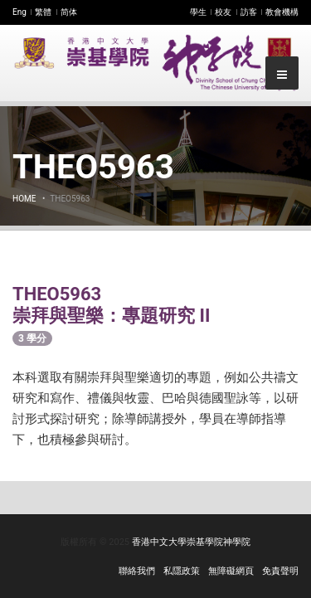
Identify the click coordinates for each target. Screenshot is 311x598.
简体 (69, 12)
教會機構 (282, 12)
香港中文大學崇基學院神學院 (191, 542)
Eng (19, 12)
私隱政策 (181, 571)
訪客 (249, 12)
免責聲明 (280, 571)
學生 (198, 12)
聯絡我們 (137, 571)
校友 (223, 12)
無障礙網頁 (231, 571)
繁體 (43, 12)
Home (24, 198)
